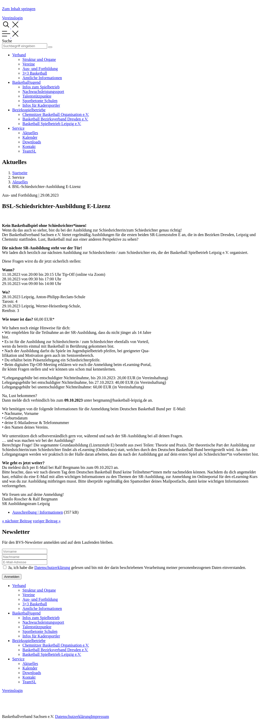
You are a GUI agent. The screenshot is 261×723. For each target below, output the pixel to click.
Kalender (29, 137)
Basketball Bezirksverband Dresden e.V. (55, 119)
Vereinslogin (12, 18)
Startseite (20, 173)
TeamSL (29, 151)
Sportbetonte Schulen (39, 101)
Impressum (100, 716)
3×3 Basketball (34, 73)
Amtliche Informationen (42, 78)
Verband (19, 55)
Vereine (28, 64)
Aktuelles (30, 133)
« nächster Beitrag (17, 521)
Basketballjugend (26, 82)
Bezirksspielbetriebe (29, 110)
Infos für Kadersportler (41, 105)
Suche (7, 41)
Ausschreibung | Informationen (37, 512)
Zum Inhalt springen (18, 9)
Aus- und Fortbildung (40, 68)
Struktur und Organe (39, 59)
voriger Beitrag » (46, 521)
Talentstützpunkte (36, 96)
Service (18, 128)
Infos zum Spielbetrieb (41, 87)
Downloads (31, 142)
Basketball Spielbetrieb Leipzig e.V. (51, 123)
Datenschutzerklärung (52, 567)
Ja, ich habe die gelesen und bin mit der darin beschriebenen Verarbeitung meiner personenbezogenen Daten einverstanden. (127, 567)
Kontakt (29, 146)
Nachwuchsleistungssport (43, 91)
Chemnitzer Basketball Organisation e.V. (55, 114)
